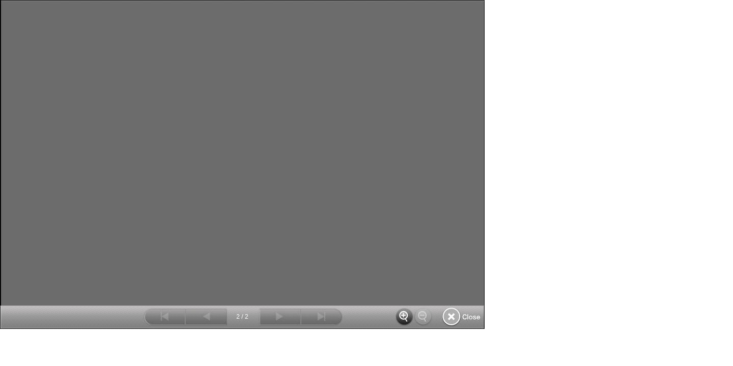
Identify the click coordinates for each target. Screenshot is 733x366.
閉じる (461, 317)
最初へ (164, 317)
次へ (280, 317)
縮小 (424, 317)
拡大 (405, 317)
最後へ (322, 317)
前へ (206, 317)
